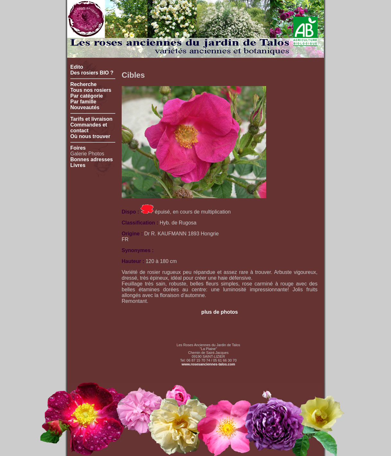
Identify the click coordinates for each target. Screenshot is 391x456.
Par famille (83, 101)
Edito (76, 67)
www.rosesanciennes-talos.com (208, 364)
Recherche (83, 84)
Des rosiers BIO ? (91, 72)
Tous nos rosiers (90, 90)
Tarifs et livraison (91, 119)
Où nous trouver (90, 136)
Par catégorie (86, 96)
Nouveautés (85, 107)
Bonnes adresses (91, 159)
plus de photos (219, 312)
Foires (78, 148)
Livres (77, 165)
